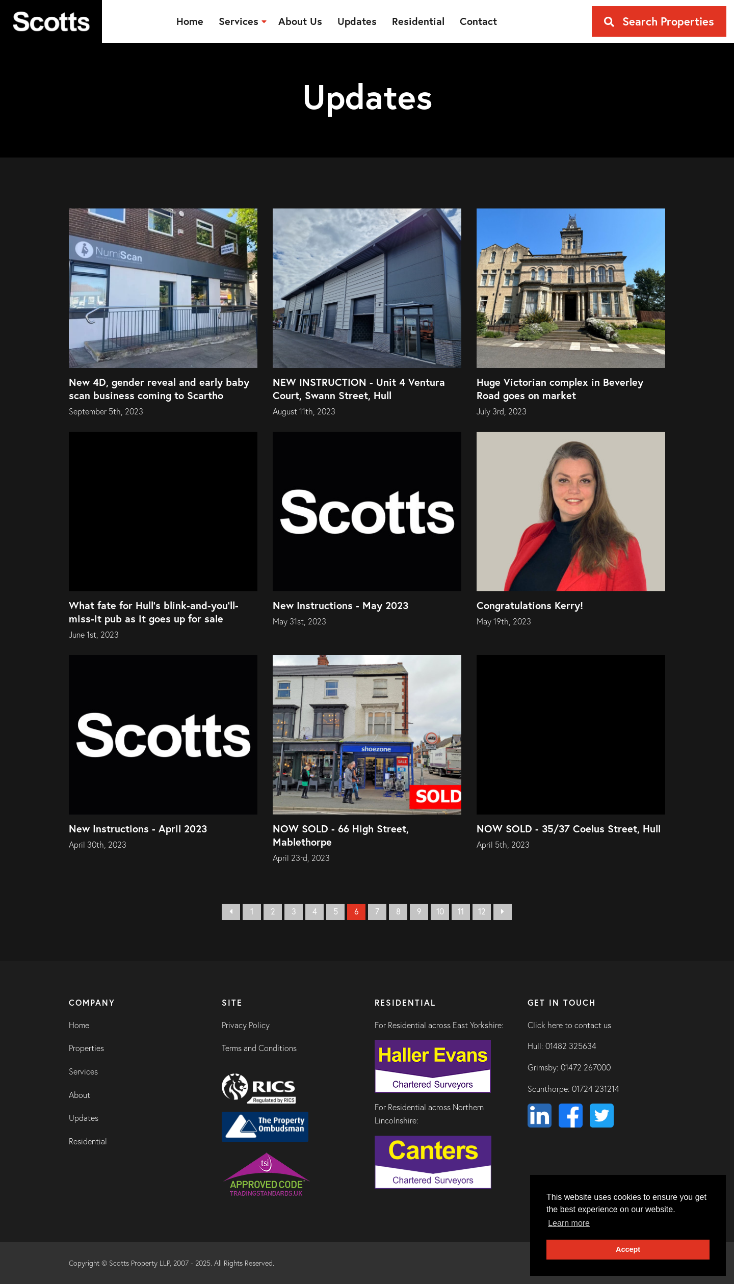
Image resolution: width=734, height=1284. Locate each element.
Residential (88, 1141)
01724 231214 (595, 1089)
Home (79, 1025)
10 (440, 911)
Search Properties (659, 21)
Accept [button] (628, 1249)
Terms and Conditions (259, 1048)
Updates (83, 1118)
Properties (86, 1048)
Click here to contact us (569, 1025)
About (79, 1095)
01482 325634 (570, 1046)
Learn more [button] (569, 1223)
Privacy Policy (246, 1025)
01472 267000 (586, 1067)
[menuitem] (190, 21)
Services (83, 1071)
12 (482, 911)
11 (461, 911)
